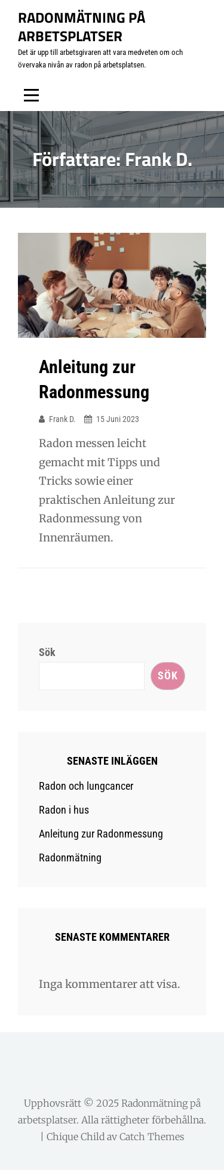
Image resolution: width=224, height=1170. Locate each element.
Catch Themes (152, 1137)
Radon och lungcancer (86, 786)
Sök (47, 652)
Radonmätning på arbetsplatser (81, 27)
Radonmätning (70, 857)
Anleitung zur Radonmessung (101, 833)
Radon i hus (64, 809)
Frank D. (62, 419)
